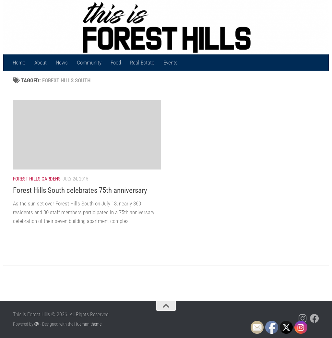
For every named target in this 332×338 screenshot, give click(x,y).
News (62, 62)
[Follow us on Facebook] (314, 318)
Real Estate (142, 62)
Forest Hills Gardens (37, 179)
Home (19, 62)
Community (89, 62)
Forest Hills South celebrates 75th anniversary (80, 190)
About (40, 62)
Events (170, 62)
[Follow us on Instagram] (302, 318)
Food (116, 62)
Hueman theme (87, 324)
